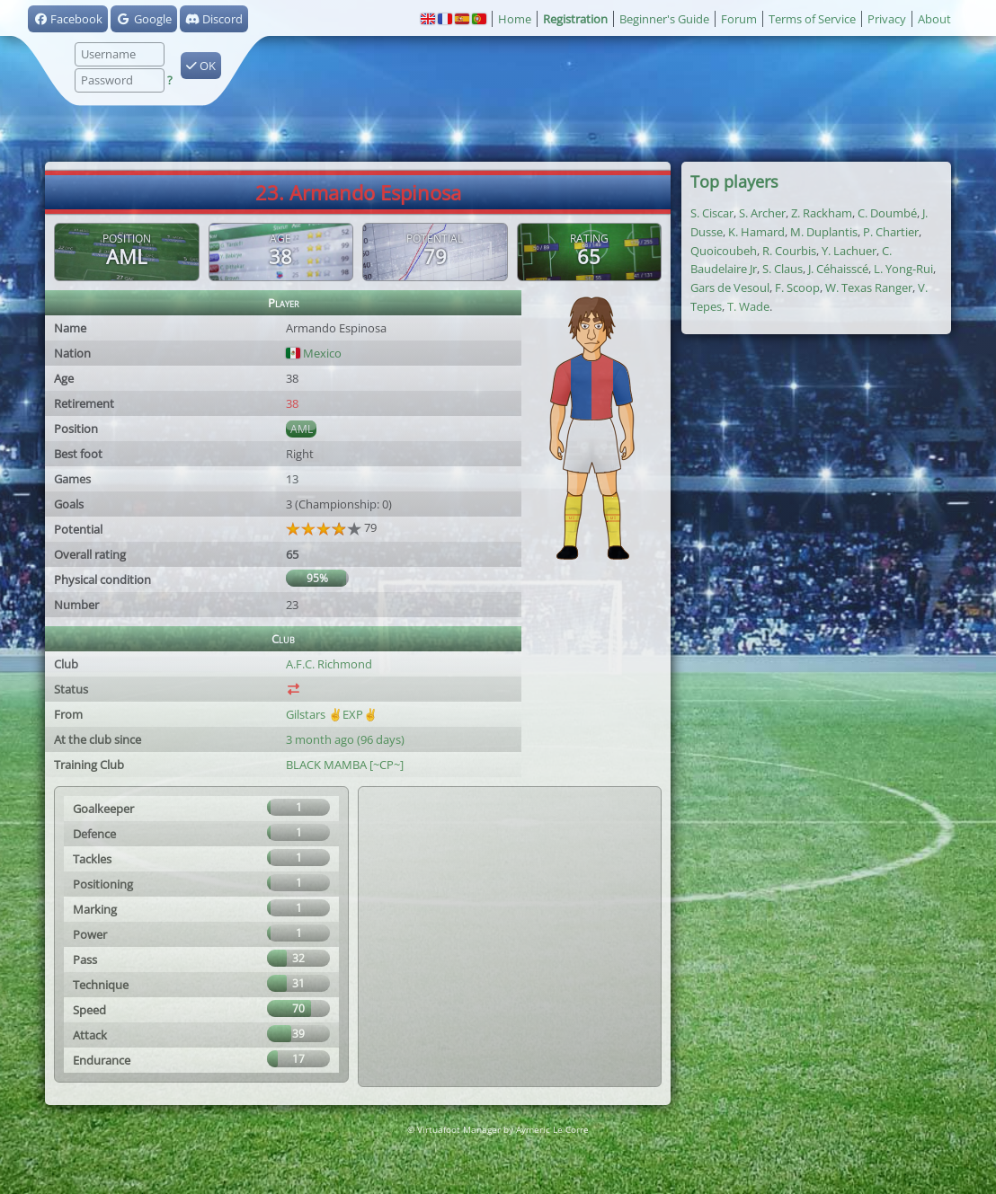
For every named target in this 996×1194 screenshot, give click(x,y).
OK (201, 65)
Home (514, 19)
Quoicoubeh (723, 251)
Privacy (886, 19)
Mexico (314, 353)
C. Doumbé (887, 213)
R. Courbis (789, 251)
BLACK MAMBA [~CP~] (345, 764)
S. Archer (762, 213)
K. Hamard (756, 232)
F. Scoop (797, 287)
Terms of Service (812, 19)
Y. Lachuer (849, 251)
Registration (575, 19)
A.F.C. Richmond (329, 664)
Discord (214, 19)
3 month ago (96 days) (345, 739)
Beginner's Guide (664, 19)
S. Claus (782, 269)
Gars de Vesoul (729, 287)
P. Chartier (891, 232)
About (934, 19)
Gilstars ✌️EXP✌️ (332, 714)
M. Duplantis (824, 232)
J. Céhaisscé (838, 269)
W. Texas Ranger (868, 287)
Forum (739, 19)
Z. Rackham (821, 213)
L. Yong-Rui (903, 269)
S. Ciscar (712, 213)
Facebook (67, 19)
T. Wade (748, 306)
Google (143, 19)
